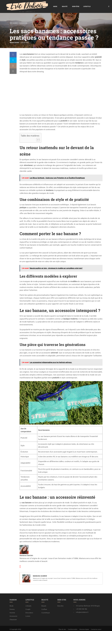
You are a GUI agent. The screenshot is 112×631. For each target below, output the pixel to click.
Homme (12, 608)
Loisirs (27, 611)
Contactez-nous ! (96, 625)
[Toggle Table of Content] (37, 135)
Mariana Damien (14, 38)
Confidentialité (72, 625)
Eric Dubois (14, 18)
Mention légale (84, 625)
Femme (12, 605)
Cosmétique (45, 608)
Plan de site (62, 625)
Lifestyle (65, 4)
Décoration (29, 608)
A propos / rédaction (95, 627)
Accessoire (23, 18)
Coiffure (44, 605)
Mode (34, 4)
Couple (27, 605)
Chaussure (13, 615)
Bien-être (54, 4)
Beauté (43, 4)
